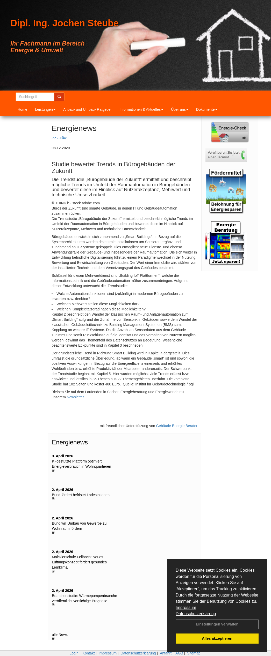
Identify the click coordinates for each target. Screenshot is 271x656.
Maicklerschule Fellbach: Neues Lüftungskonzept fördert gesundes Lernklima (79, 562)
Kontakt (88, 653)
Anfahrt (166, 653)
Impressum (186, 607)
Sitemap (193, 653)
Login (73, 653)
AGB (179, 653)
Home (22, 109)
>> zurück (59, 138)
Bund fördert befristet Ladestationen (81, 495)
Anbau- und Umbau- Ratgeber (87, 109)
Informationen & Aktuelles (141, 109)
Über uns (179, 109)
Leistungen (45, 109)
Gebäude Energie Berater (176, 426)
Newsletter (75, 397)
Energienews (70, 442)
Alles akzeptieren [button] (217, 638)
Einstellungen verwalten (217, 624)
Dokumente (206, 109)
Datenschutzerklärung (196, 614)
